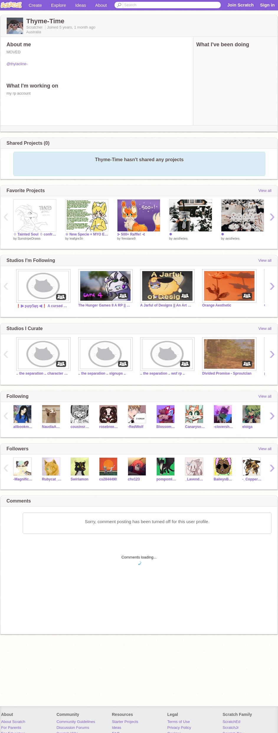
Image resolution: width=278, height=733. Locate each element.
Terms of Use (178, 721)
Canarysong (195, 427)
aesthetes (181, 238)
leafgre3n (76, 238)
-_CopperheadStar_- (252, 479)
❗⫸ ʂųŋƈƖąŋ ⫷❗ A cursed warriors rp (42, 306)
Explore (58, 5)
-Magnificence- (23, 479)
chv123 (134, 479)
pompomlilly (166, 479)
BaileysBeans (223, 479)
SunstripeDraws (29, 238)
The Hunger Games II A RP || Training (104, 305)
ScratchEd (231, 721)
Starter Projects (125, 721)
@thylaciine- (17, 64)
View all (265, 190)
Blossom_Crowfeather (166, 427)
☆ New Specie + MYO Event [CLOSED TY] (86, 234)
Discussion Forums (72, 727)
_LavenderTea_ (195, 479)
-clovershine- (223, 427)
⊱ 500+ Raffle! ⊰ (131, 234)
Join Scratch (240, 4)
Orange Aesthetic (216, 305)
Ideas (80, 5)
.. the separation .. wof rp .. (162, 373)
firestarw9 (129, 238)
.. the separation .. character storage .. (42, 373)
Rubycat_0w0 (52, 479)
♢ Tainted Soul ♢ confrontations (34, 234)
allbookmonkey (23, 427)
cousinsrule (80, 427)
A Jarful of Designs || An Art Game (166, 305)
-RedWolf (135, 427)
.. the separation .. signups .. (102, 373)
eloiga (247, 427)
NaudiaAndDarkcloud (52, 427)
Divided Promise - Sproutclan (226, 373)
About (101, 5)
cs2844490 (108, 479)
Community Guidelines (75, 721)
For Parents (11, 727)
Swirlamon (80, 479)
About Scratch (13, 721)
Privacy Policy (179, 727)
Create (35, 5)
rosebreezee (109, 427)
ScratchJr (231, 727)
